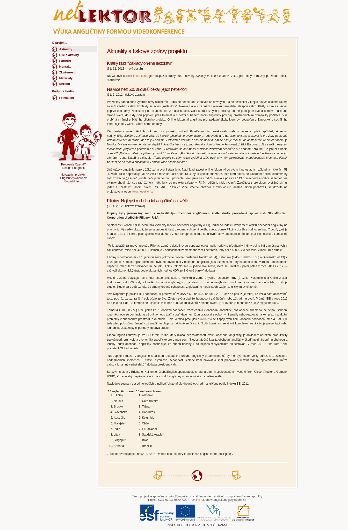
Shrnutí (64, 84)
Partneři (65, 61)
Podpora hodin (63, 91)
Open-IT (80, 164)
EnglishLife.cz (73, 181)
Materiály (65, 78)
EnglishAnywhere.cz (73, 178)
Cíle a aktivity (69, 55)
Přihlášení (66, 98)
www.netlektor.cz (143, 191)
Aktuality (65, 49)
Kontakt (65, 66)
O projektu (59, 42)
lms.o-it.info (140, 76)
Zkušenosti (67, 72)
